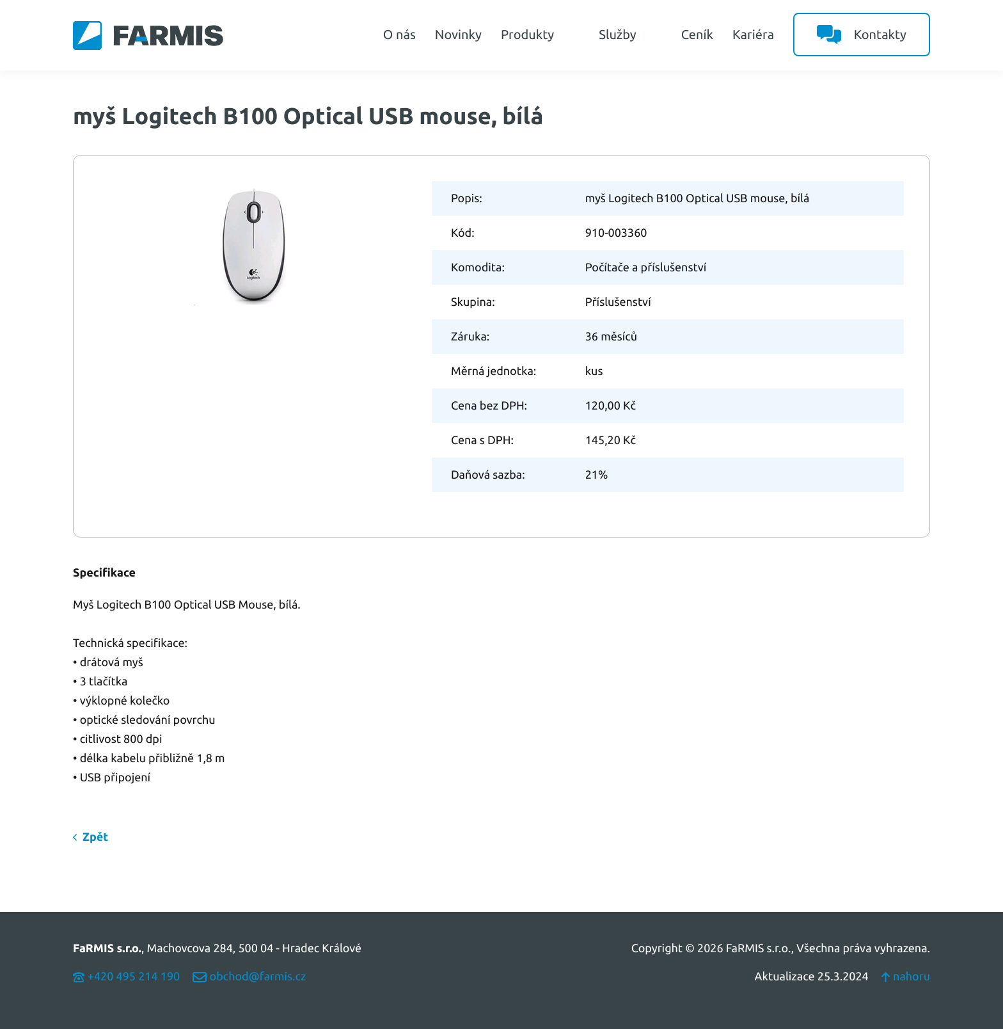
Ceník (697, 34)
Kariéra (753, 34)
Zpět (95, 837)
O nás (399, 34)
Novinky (458, 34)
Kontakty (861, 34)
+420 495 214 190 (126, 976)
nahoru (905, 976)
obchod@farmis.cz (249, 976)
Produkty (540, 34)
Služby (630, 34)
